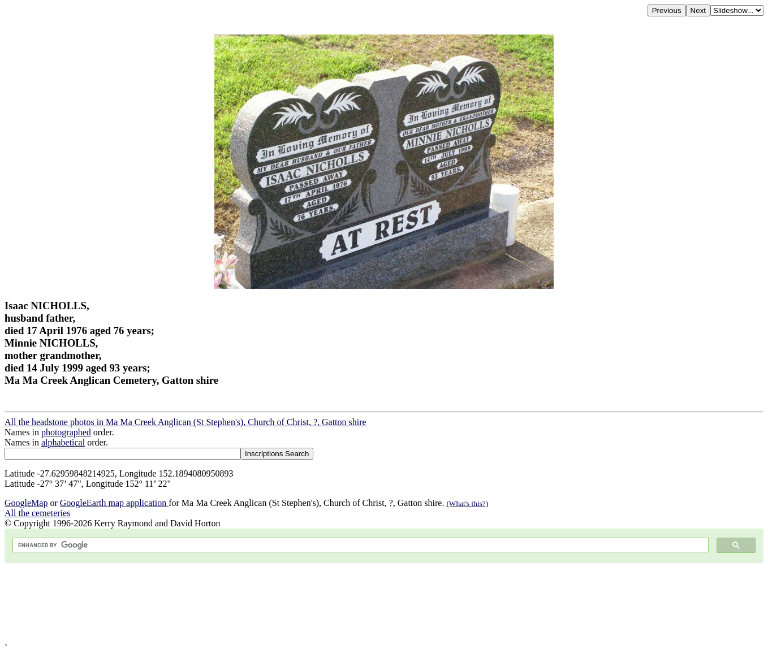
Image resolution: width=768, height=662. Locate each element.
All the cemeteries (37, 513)
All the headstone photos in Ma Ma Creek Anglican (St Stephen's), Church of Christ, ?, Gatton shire (185, 422)
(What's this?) (467, 503)
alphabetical (63, 442)
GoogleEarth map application (114, 503)
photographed (66, 432)
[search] (359, 545)
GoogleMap (26, 503)
